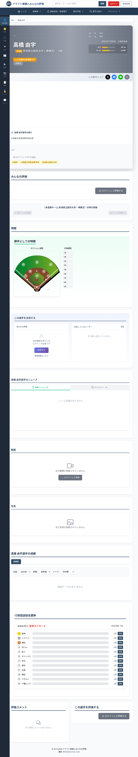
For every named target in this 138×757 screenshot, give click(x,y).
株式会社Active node (71, 755)
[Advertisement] (74, 101)
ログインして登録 (74, 481)
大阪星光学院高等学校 (37, 162)
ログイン (113, 4)
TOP (17, 20)
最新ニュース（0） (46, 389)
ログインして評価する (110, 190)
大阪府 (22, 162)
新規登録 (126, 4)
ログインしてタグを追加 (31, 157)
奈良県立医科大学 (56, 162)
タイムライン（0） (101, 389)
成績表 (23, 565)
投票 (120, 637)
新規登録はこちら (47, 357)
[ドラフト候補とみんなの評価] (28, 3)
